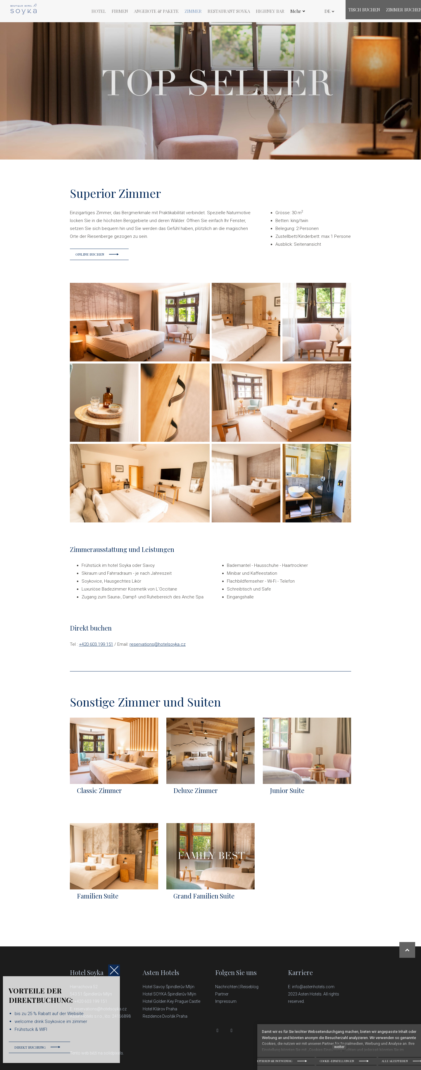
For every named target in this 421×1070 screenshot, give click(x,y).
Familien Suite (97, 900)
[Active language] (325, 12)
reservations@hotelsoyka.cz (158, 649)
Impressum (226, 1001)
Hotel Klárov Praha (160, 1009)
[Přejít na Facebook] (217, 1030)
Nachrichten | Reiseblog (236, 986)
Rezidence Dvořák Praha (165, 1016)
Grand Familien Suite (203, 900)
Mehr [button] (297, 12)
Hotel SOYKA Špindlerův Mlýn (169, 994)
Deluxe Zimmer (195, 795)
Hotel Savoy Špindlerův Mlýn (169, 986)
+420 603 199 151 (96, 649)
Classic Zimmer (99, 795)
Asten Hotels (161, 972)
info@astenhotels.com (313, 986)
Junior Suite (287, 795)
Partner (222, 994)
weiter (339, 1047)
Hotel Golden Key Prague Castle (171, 1001)
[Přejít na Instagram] (231, 1030)
